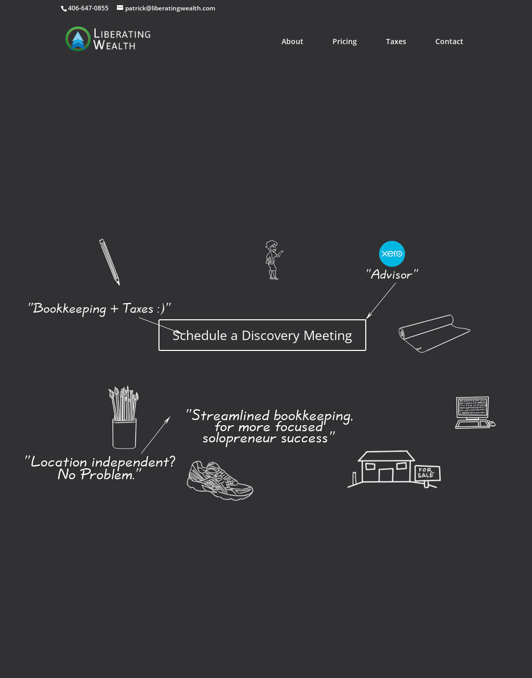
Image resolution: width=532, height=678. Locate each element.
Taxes (396, 41)
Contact (449, 41)
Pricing (344, 41)
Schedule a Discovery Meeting (262, 335)
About (292, 41)
